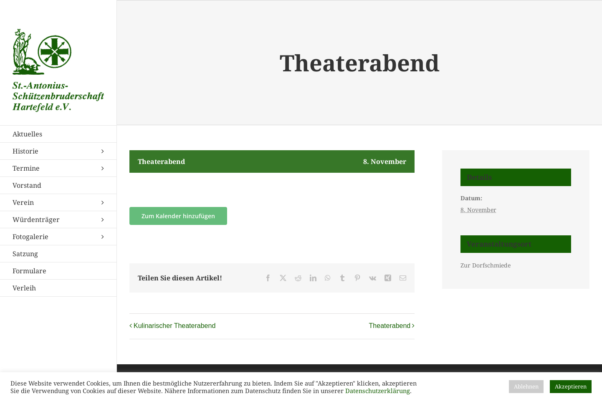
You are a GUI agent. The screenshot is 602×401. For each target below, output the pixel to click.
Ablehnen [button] (526, 386)
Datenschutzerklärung (377, 390)
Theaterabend (390, 325)
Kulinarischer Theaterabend (174, 325)
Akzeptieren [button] (571, 386)
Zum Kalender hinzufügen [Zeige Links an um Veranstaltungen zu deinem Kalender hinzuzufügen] (178, 215)
